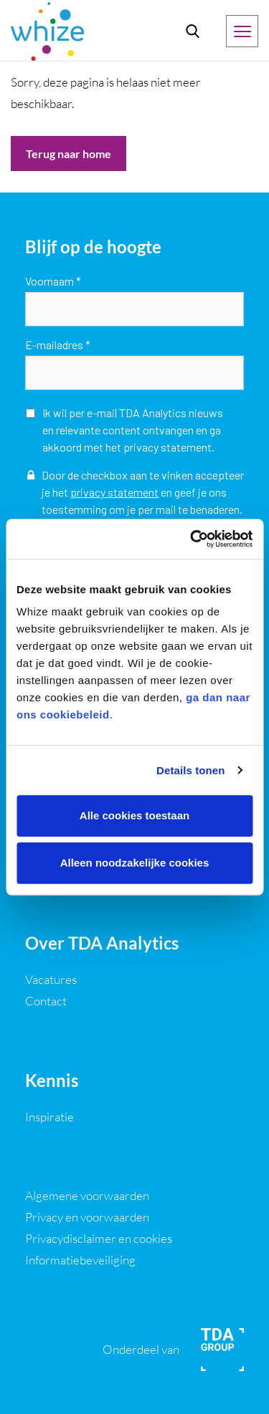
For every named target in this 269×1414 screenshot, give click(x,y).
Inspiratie (49, 1116)
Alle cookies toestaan (134, 815)
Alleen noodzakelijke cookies (134, 863)
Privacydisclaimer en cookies (98, 1238)
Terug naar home (68, 153)
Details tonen (190, 770)
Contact (46, 1000)
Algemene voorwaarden (87, 1195)
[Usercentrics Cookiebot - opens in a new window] (192, 539)
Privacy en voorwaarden (87, 1216)
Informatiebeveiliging (80, 1259)
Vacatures (51, 979)
